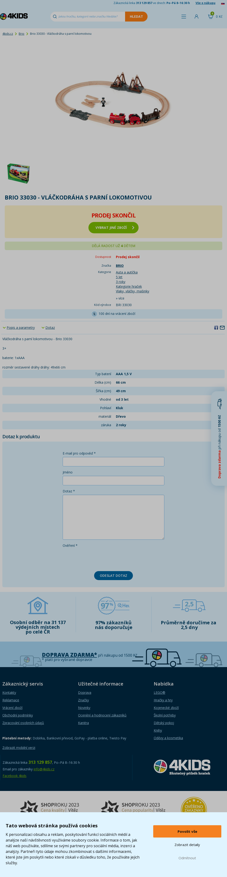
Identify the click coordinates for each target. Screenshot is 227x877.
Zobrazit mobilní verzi (18, 747)
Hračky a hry (163, 700)
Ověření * (70, 545)
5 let (119, 277)
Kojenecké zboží (166, 707)
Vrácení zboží (12, 707)
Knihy (158, 730)
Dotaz (50, 327)
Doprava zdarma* (69, 654)
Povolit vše (187, 831)
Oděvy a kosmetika (168, 738)
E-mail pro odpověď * (79, 453)
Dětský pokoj (164, 723)
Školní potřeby (165, 715)
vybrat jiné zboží (115, 227)
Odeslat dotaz (113, 575)
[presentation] (99, 558)
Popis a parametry (21, 327)
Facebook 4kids (14, 775)
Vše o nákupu (205, 3)
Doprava (84, 692)
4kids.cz (7, 34)
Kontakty (9, 692)
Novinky (84, 707)
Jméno (68, 472)
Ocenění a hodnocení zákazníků (102, 715)
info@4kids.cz (44, 769)
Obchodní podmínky (17, 715)
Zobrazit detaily (187, 844)
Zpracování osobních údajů (23, 723)
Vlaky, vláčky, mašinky (132, 291)
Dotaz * (69, 491)
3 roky (120, 281)
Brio (21, 34)
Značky (83, 700)
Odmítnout (187, 857)
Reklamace (10, 700)
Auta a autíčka (127, 272)
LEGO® (159, 692)
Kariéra (83, 723)
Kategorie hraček (129, 286)
